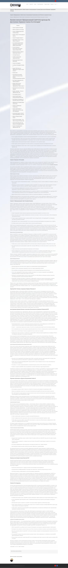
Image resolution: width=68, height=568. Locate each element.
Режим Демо (15, 72)
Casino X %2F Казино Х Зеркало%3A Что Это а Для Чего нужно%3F (18, 110)
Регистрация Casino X (17, 94)
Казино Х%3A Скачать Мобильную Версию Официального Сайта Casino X (18, 84)
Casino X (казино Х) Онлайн (18, 27)
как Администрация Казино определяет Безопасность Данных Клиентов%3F (18, 44)
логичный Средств (16, 54)
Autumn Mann (12, 546)
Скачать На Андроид (16, 63)
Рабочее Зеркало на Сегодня (18, 29)
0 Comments (22, 546)
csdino (19, 546)
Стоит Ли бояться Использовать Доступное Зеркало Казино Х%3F (17, 48)
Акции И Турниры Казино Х (18, 37)
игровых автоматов (53, 164)
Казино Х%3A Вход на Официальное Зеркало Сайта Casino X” (18, 69)
